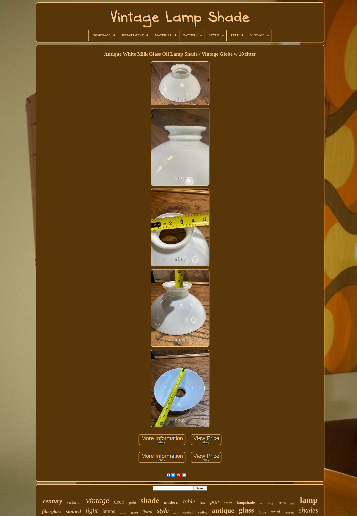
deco (119, 502)
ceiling (202, 512)
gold (132, 502)
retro (282, 503)
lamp (309, 500)
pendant (188, 512)
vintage (97, 500)
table (189, 501)
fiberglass (51, 511)
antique (223, 510)
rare (203, 503)
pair (215, 501)
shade (150, 500)
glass (246, 510)
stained (73, 511)
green (134, 512)
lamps (109, 511)
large (271, 503)
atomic (123, 513)
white (228, 503)
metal (275, 512)
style (163, 510)
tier (262, 503)
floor (292, 503)
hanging (289, 512)
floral (147, 511)
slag (175, 513)
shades (308, 510)
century (52, 501)
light (91, 510)
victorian (74, 502)
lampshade (246, 502)
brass (262, 512)
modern (171, 502)
